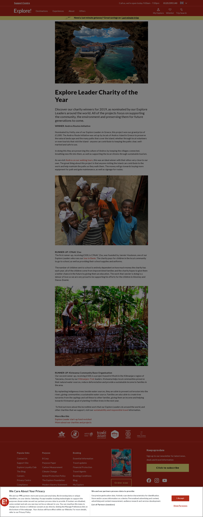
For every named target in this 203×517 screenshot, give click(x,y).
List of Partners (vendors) (103, 504)
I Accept (180, 498)
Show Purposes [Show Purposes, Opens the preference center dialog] (180, 506)
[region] (101, 502)
